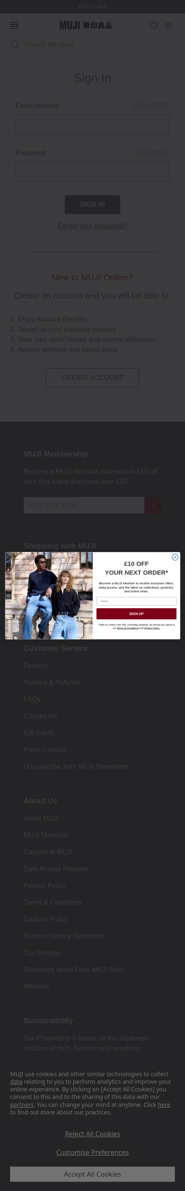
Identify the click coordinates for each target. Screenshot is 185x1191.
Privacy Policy (151, 627)
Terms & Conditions (127, 627)
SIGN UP (136, 613)
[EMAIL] (136, 601)
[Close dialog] (175, 557)
